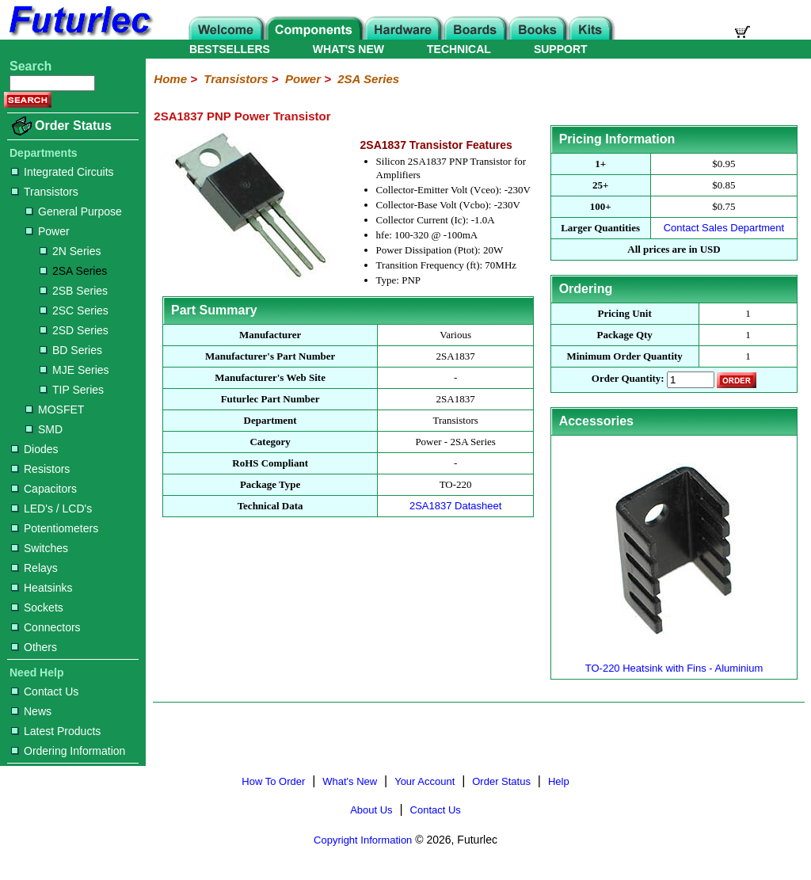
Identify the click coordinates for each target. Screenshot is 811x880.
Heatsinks (41, 587)
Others (34, 647)
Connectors (46, 627)
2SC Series (74, 310)
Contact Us (44, 691)
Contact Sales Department (724, 228)
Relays (34, 568)
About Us (371, 810)
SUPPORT (561, 49)
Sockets (37, 607)
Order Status (73, 125)
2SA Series (73, 271)
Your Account (424, 781)
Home (170, 79)
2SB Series (74, 290)
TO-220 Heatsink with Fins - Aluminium (674, 662)
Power (47, 231)
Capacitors (44, 488)
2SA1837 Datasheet (455, 506)
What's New (349, 781)
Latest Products (56, 731)
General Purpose (73, 211)
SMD (44, 429)
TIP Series (72, 389)
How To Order (273, 781)
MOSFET (54, 409)
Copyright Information (363, 840)
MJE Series (74, 370)
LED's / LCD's (51, 508)
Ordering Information (68, 751)
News (31, 711)
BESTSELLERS (229, 49)
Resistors (40, 469)
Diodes (35, 449)
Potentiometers (54, 528)
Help (558, 781)
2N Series (70, 251)
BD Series (71, 350)
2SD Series (74, 330)
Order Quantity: (628, 379)
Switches (39, 548)
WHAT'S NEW (348, 49)
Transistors (44, 191)
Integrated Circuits (62, 172)
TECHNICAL (459, 49)
